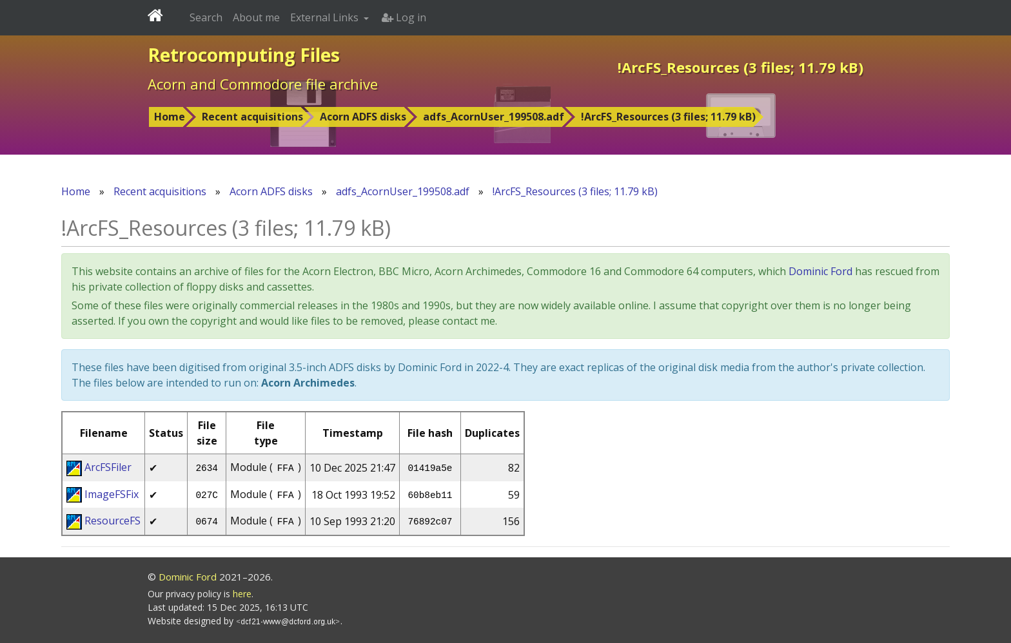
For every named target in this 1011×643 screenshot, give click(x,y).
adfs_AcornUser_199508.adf (493, 117)
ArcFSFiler (108, 467)
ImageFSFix (111, 494)
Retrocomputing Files (244, 55)
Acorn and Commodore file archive (263, 83)
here (242, 594)
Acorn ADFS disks (363, 117)
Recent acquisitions (252, 117)
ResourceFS (112, 520)
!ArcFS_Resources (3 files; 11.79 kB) (668, 117)
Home (169, 117)
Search (206, 17)
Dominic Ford (820, 271)
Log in (404, 17)
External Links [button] (325, 17)
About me (256, 17)
